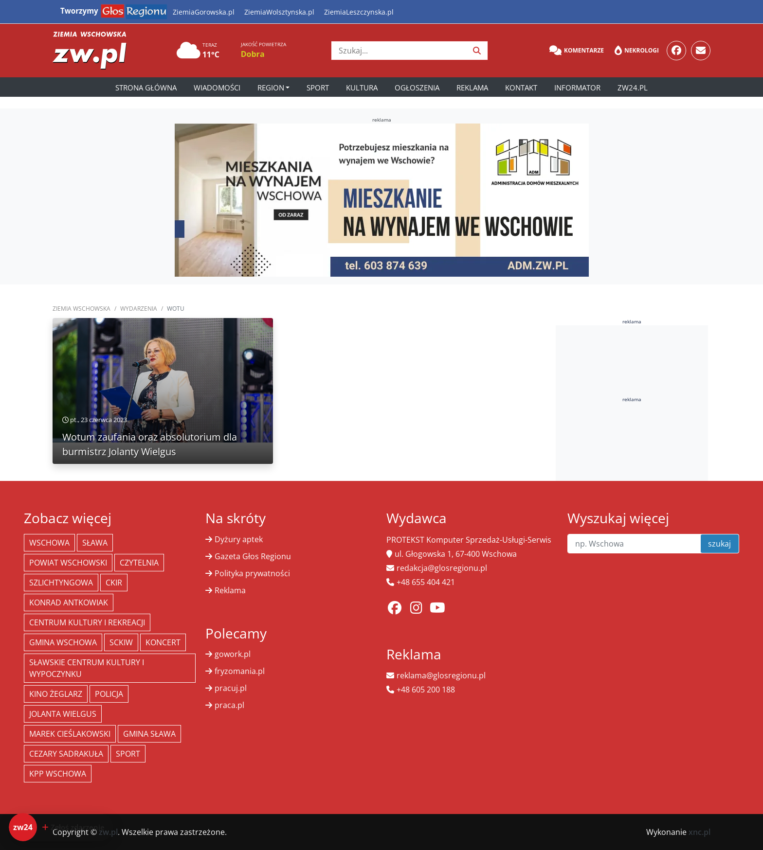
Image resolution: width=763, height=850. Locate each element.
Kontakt (521, 87)
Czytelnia (139, 562)
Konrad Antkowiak (68, 602)
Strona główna (146, 87)
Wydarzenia (138, 308)
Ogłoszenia (417, 87)
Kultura (362, 87)
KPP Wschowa (57, 773)
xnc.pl (699, 832)
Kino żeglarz (55, 694)
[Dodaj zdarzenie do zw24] (61, 827)
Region (270, 87)
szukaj (719, 543)
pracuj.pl (231, 688)
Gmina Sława (149, 733)
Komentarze (576, 50)
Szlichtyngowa (61, 582)
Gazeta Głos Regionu (253, 556)
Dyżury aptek (239, 539)
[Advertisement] (632, 471)
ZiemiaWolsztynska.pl (279, 12)
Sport (318, 87)
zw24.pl (633, 87)
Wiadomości (217, 87)
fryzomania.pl (240, 671)
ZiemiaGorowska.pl (204, 12)
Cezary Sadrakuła (66, 753)
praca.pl (229, 705)
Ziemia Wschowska (81, 308)
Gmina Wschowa (63, 642)
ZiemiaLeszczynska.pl (359, 12)
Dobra (253, 54)
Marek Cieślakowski (69, 733)
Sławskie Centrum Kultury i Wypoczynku (86, 668)
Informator (577, 87)
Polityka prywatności (252, 573)
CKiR (114, 582)
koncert (163, 642)
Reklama (472, 87)
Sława (95, 542)
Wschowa (49, 542)
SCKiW (121, 642)
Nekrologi (637, 50)
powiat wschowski (68, 562)
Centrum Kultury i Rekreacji (87, 622)
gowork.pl (233, 654)
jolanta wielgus (62, 713)
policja (109, 694)
